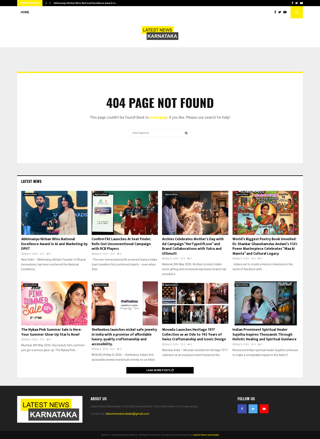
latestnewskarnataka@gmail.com (127, 413)
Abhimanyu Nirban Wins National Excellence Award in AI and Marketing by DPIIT (54, 244)
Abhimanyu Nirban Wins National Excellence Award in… (85, 3)
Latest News (31, 181)
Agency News (30, 194)
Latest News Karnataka (206, 434)
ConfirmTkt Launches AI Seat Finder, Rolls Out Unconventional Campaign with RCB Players (121, 244)
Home (25, 12)
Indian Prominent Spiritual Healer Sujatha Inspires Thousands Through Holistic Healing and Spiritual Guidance (264, 334)
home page (158, 117)
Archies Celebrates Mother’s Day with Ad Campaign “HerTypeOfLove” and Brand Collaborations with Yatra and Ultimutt (193, 246)
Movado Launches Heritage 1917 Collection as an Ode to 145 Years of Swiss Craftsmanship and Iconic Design (194, 334)
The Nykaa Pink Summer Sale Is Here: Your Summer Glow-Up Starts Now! (51, 332)
